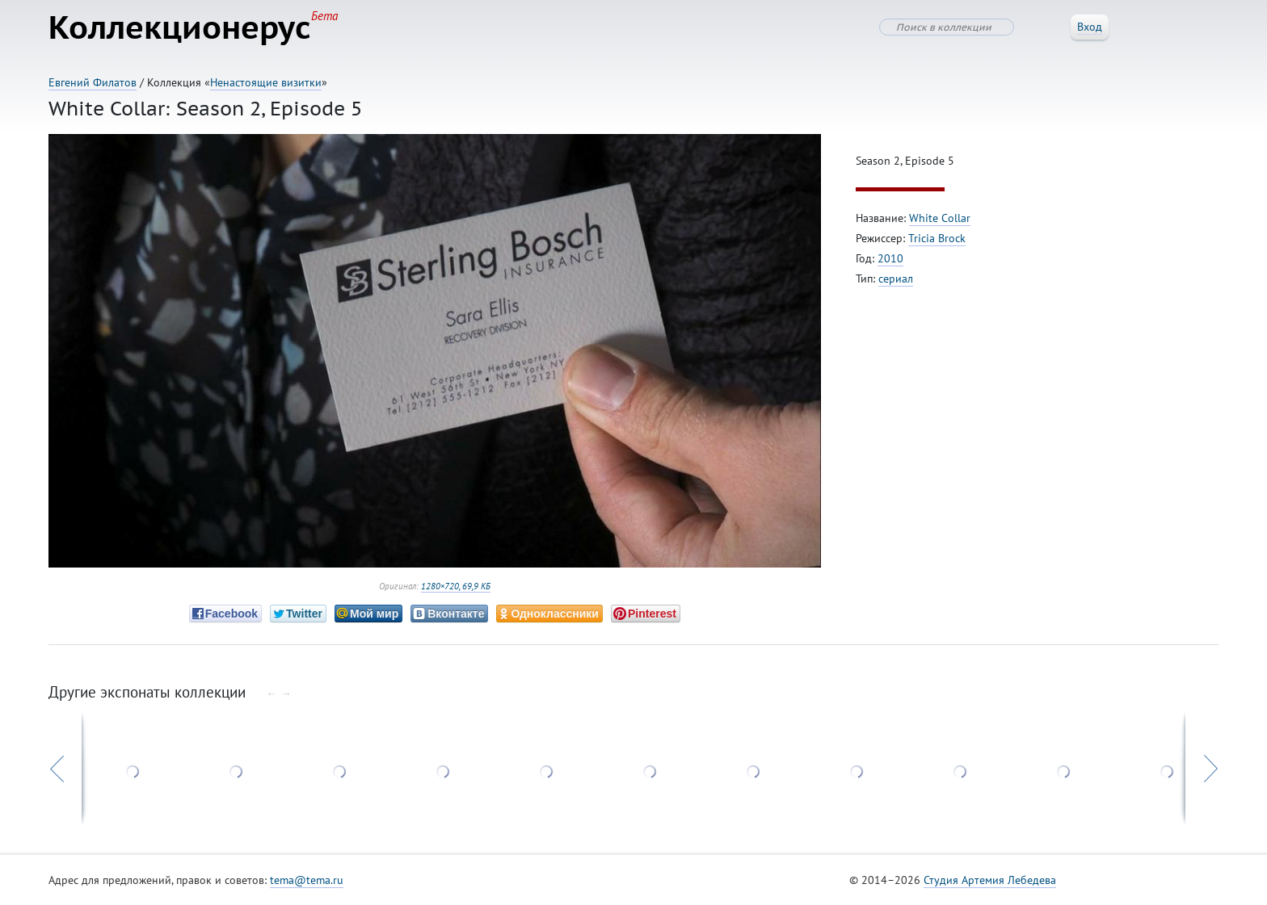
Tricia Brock (937, 238)
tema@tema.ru (306, 880)
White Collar (939, 218)
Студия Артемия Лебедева (990, 880)
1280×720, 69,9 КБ (455, 586)
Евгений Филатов (92, 82)
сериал (895, 278)
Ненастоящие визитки (266, 82)
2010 (890, 258)
